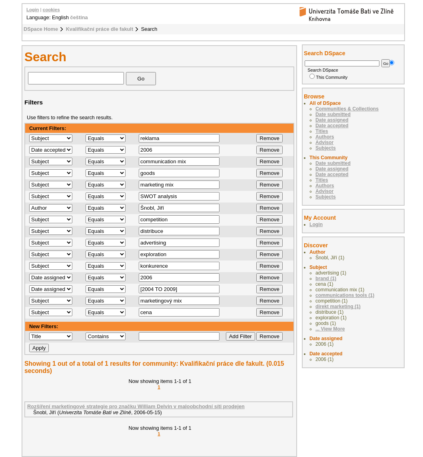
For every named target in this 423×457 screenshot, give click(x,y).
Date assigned (331, 120)
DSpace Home (41, 29)
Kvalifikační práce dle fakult (100, 29)
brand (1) (325, 278)
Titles (321, 131)
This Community (328, 77)
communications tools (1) (344, 295)
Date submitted (333, 114)
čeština (79, 17)
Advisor (324, 142)
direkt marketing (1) (338, 306)
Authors (324, 137)
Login (32, 9)
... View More (330, 329)
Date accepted (331, 125)
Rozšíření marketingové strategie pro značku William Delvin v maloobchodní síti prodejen (136, 406)
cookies (51, 9)
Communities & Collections (347, 109)
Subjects (325, 148)
